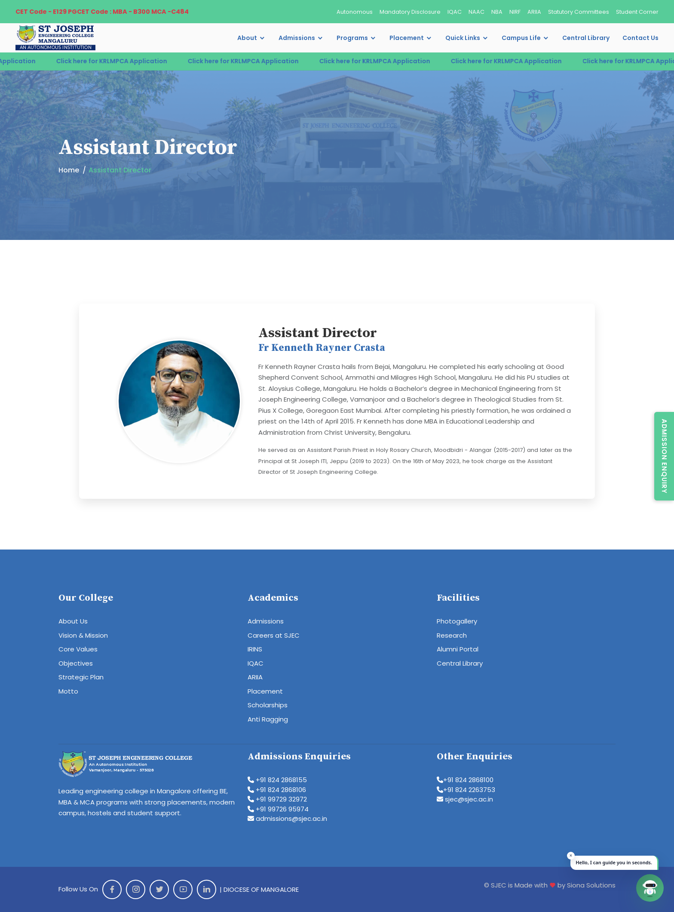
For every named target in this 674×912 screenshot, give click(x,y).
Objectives (75, 663)
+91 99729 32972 (277, 799)
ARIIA (534, 11)
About (247, 38)
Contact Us (640, 38)
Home (68, 170)
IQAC (454, 11)
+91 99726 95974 (278, 809)
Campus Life (521, 38)
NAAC (476, 11)
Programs (352, 38)
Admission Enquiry (664, 456)
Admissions (297, 38)
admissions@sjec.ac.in (287, 818)
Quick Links (462, 38)
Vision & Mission (83, 635)
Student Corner (637, 11)
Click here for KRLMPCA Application (127, 61)
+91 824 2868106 (277, 789)
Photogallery (457, 621)
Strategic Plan (81, 677)
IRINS (255, 649)
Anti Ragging (268, 719)
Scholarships (268, 704)
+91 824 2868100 (465, 779)
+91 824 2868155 (277, 779)
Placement (406, 38)
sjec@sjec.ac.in (465, 799)
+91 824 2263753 (466, 789)
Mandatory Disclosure (410, 11)
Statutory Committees (578, 11)
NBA (496, 11)
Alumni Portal (457, 649)
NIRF (515, 11)
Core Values (78, 649)
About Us (73, 621)
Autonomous (355, 11)
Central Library (586, 38)
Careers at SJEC (274, 635)
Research (452, 635)
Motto (68, 691)
